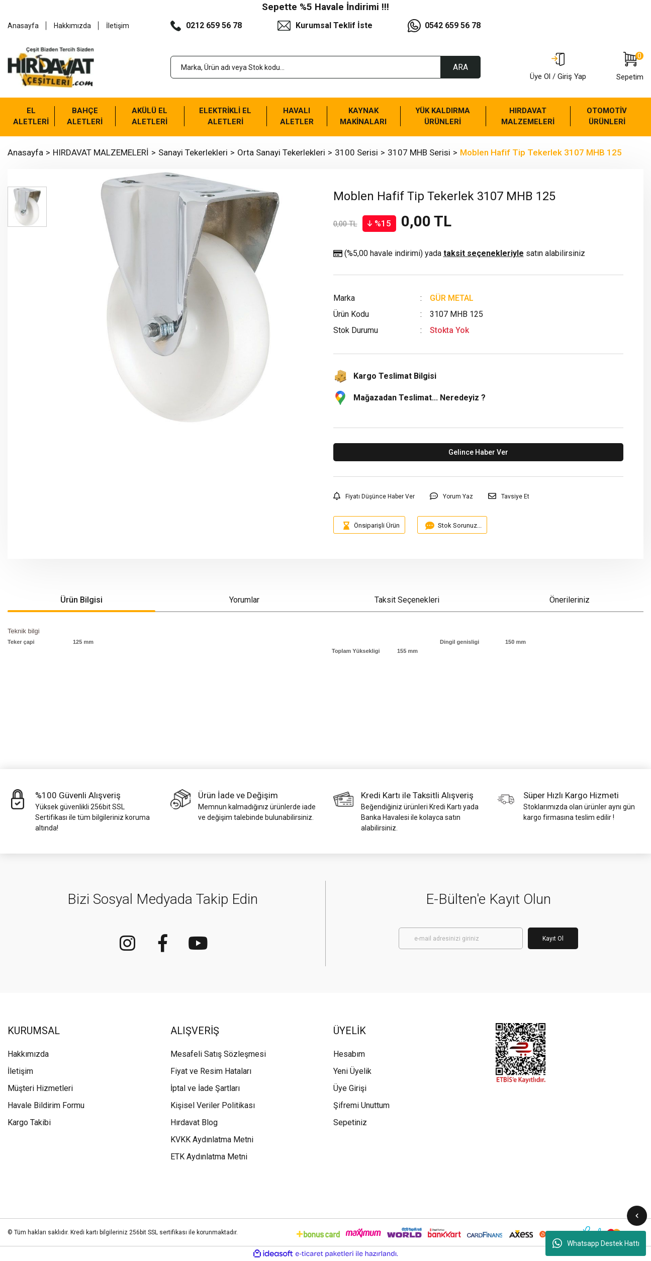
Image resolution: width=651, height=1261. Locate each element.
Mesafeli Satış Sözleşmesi (218, 1054)
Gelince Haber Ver (478, 452)
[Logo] (51, 67)
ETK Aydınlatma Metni (208, 1156)
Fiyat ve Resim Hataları (210, 1071)
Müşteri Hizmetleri (40, 1088)
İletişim (117, 26)
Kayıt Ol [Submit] (553, 938)
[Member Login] (558, 67)
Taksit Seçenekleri (407, 600)
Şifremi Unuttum (361, 1105)
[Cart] (629, 67)
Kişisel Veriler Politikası (212, 1105)
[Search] (325, 67)
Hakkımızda (72, 26)
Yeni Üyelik (352, 1071)
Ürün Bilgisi (81, 600)
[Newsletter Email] (461, 938)
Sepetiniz (350, 1122)
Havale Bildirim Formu (46, 1105)
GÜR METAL (452, 298)
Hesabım (349, 1054)
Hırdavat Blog (194, 1122)
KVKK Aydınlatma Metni (211, 1139)
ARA (460, 67)
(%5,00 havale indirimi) (459, 253)
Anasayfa (23, 26)
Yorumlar (244, 600)
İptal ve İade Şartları (205, 1088)
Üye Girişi (349, 1088)
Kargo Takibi (29, 1122)
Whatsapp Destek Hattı (595, 1243)
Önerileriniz (569, 600)
